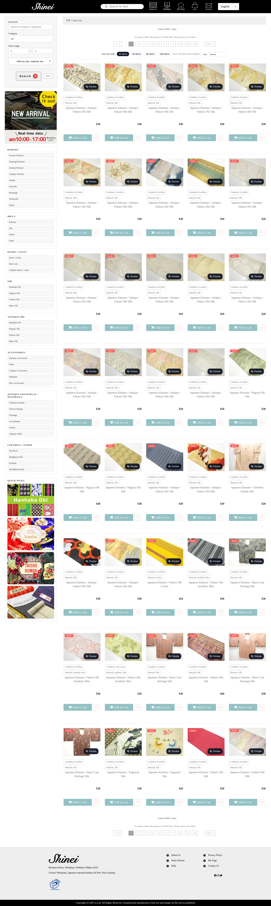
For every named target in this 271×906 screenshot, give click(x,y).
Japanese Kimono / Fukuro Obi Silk (206, 679)
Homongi (13, 192)
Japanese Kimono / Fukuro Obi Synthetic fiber (206, 584)
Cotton (12, 427)
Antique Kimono (16, 174)
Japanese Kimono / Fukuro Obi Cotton (164, 584)
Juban (11, 205)
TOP (68, 20)
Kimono (12, 222)
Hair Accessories (16, 383)
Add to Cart (79, 137)
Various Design (16, 409)
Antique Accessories (18, 370)
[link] (94, 885)
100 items (164, 54)
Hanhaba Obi (15, 287)
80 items (150, 54)
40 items (123, 54)
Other (11, 240)
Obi (10, 228)
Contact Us (213, 866)
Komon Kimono (16, 155)
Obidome (13, 376)
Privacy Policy (215, 855)
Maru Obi (13, 305)
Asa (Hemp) (14, 421)
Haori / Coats (15, 257)
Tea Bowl (13, 450)
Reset (48, 76)
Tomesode (13, 199)
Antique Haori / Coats (19, 270)
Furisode (13, 186)
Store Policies (178, 860)
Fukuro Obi (14, 299)
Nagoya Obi (14, 293)
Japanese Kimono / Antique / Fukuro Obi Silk (82, 109)
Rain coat (13, 264)
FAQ (173, 866)
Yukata (12, 180)
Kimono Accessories (18, 358)
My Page (212, 860)
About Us (176, 855)
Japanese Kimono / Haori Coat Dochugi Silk (247, 584)
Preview (91, 86)
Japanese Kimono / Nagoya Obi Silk (247, 394)
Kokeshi (12, 463)
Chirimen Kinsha (16, 402)
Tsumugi (13, 415)
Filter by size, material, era (30, 61)
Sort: (205, 54)
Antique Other (15, 433)
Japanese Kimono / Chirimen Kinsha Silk (247, 489)
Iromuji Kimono (16, 167)
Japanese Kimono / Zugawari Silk (123, 774)
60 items (136, 54)
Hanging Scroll (16, 457)
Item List (77, 20)
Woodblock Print (16, 469)
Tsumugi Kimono (17, 161)
